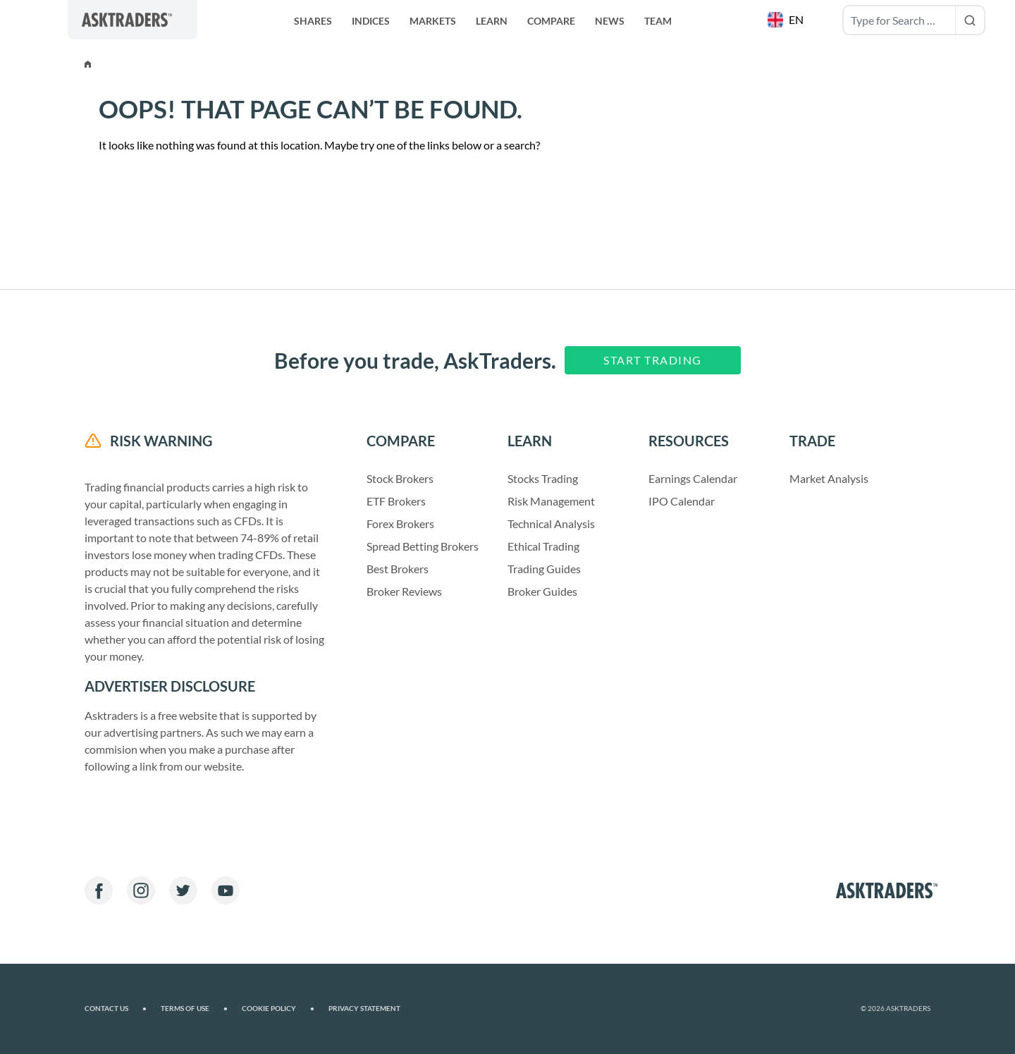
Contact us (116, 1008)
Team (658, 21)
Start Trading (652, 360)
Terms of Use (194, 1008)
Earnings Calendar (692, 478)
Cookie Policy (278, 1008)
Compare (551, 21)
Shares (313, 21)
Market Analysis (828, 478)
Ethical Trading (543, 546)
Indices (371, 21)
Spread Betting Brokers (423, 546)
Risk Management (551, 501)
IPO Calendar (681, 501)
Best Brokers (398, 568)
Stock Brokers (400, 478)
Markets (433, 21)
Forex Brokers (400, 523)
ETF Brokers (396, 501)
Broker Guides (542, 591)
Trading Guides (544, 568)
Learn (492, 21)
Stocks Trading (543, 478)
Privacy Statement (364, 1008)
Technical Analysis (551, 523)
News (610, 21)
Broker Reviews (404, 591)
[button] (787, 20)
